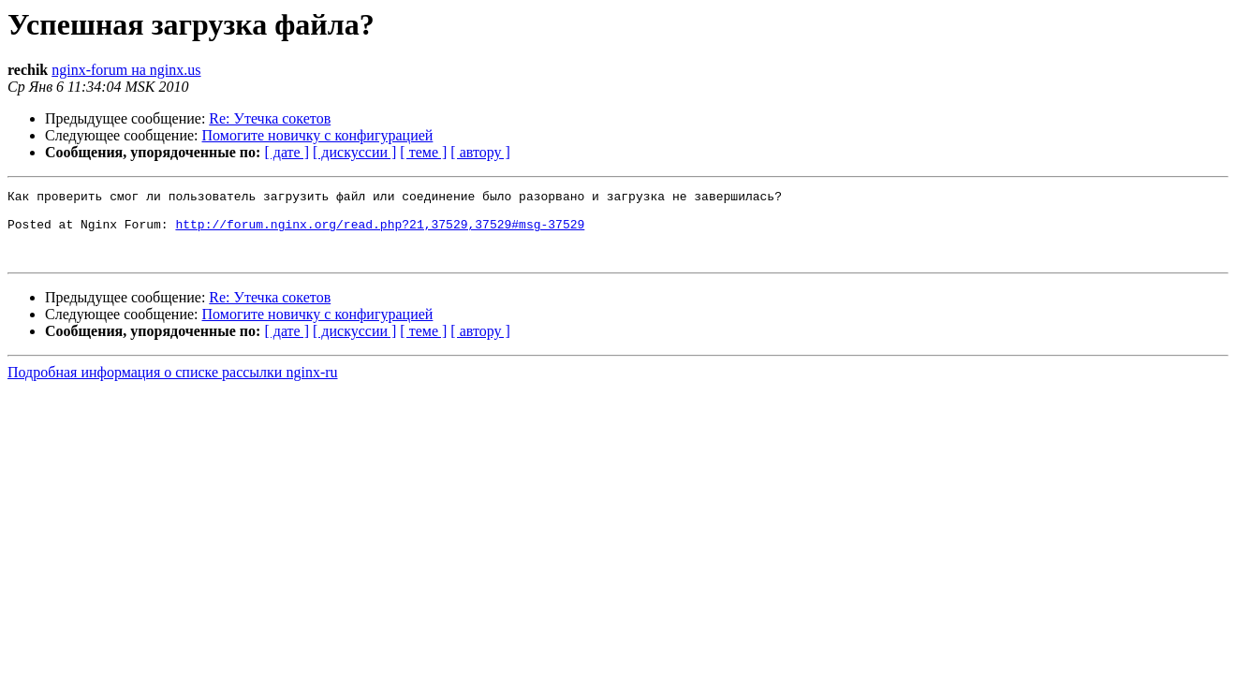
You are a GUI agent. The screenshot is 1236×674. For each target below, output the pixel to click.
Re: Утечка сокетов (270, 118)
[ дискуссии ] (354, 152)
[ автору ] (479, 152)
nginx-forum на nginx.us (126, 70)
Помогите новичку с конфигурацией (318, 135)
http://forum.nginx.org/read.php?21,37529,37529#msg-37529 (379, 232)
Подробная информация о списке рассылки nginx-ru (172, 386)
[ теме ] (423, 152)
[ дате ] (286, 152)
